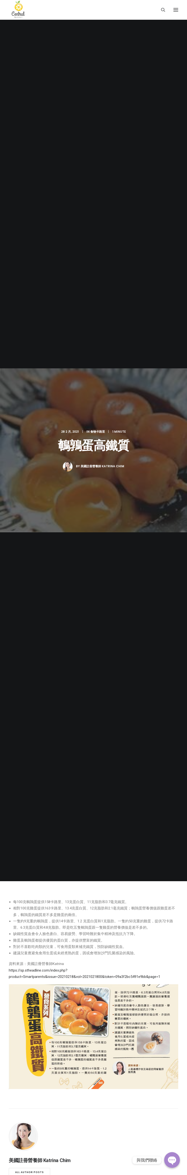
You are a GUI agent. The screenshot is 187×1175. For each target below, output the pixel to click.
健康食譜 (16, 842)
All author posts (29, 422)
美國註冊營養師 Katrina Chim (102, 91)
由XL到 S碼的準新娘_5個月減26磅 (33, 544)
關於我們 (16, 809)
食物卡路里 (97, 57)
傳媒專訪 (16, 849)
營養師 (14, 816)
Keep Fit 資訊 (19, 835)
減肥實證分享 (20, 829)
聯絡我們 (16, 862)
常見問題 (16, 855)
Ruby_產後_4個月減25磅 (92, 538)
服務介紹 (16, 822)
